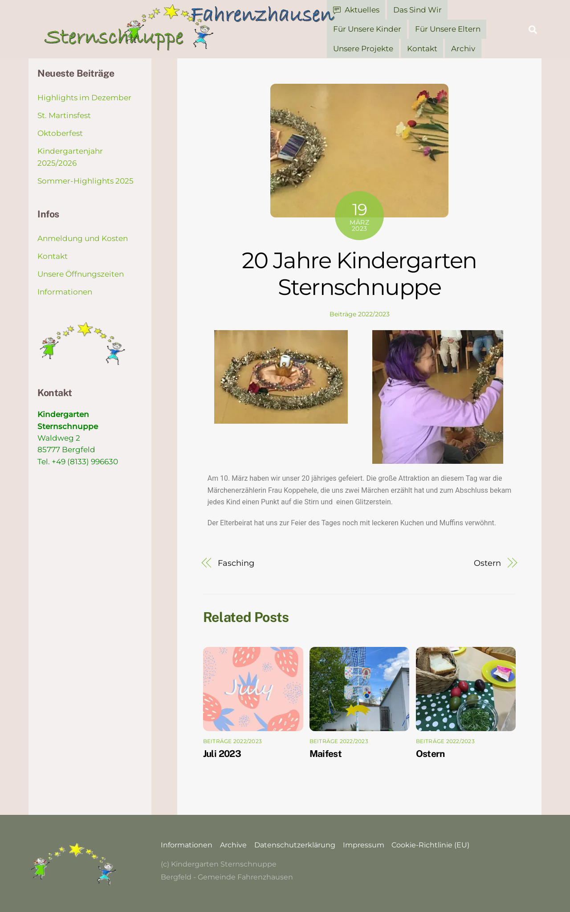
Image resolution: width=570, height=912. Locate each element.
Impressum (363, 845)
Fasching (236, 562)
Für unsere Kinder (367, 29)
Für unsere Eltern (447, 29)
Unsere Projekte (363, 48)
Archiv (463, 48)
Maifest (325, 753)
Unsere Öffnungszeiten (80, 274)
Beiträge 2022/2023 (360, 314)
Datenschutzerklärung (294, 845)
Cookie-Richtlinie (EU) (430, 845)
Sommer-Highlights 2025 (85, 180)
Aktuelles (356, 9)
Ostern (487, 562)
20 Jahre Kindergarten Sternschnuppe (359, 273)
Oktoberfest (60, 133)
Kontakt (422, 48)
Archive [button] (233, 845)
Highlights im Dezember (84, 97)
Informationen (64, 291)
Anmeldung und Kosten (82, 238)
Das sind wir (417, 9)
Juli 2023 (222, 753)
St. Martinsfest (64, 115)
